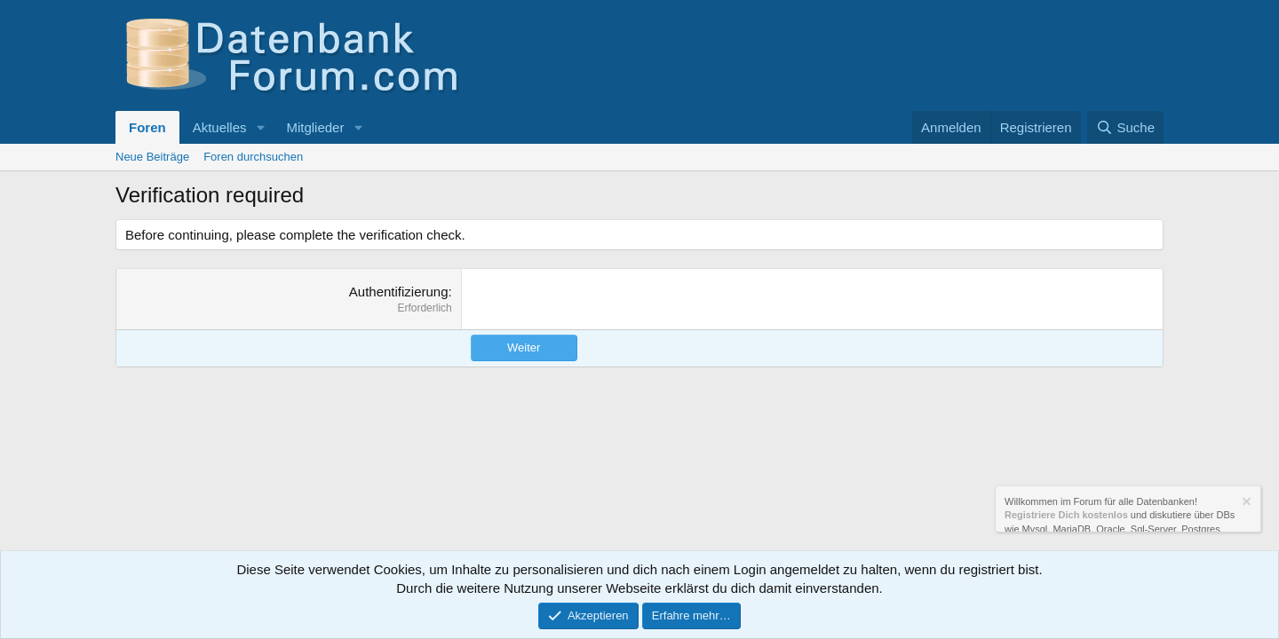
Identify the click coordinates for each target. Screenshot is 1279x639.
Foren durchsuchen (253, 156)
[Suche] (1125, 127)
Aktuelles (220, 127)
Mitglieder (315, 127)
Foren (147, 127)
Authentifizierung (399, 291)
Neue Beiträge (152, 156)
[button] (260, 127)
